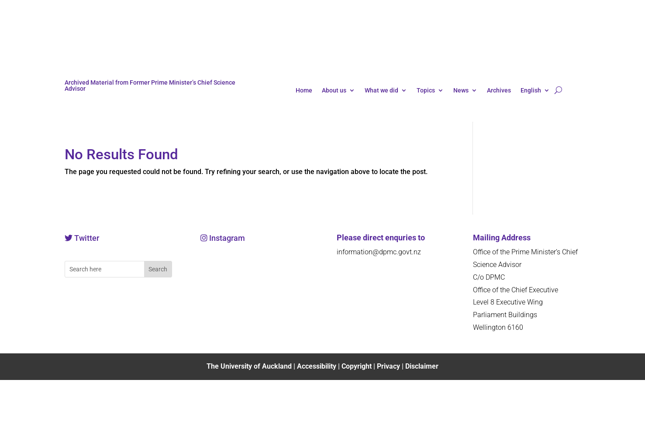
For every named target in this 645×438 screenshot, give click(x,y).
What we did (381, 90)
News (461, 90)
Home (304, 90)
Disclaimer (421, 366)
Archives (499, 90)
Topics (426, 90)
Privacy (389, 366)
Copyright (357, 366)
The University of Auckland (249, 366)
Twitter (86, 238)
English (531, 90)
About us (334, 90)
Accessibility (317, 366)
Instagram (226, 238)
